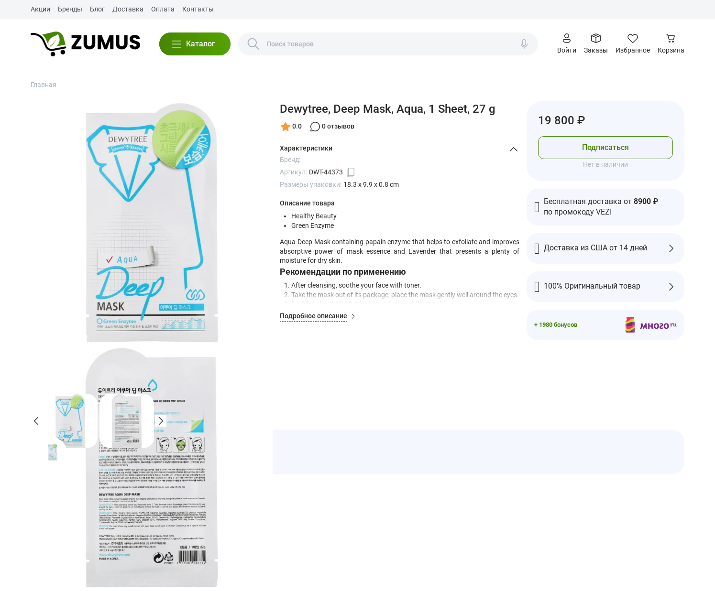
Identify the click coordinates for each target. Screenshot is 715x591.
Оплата (163, 9)
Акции (40, 9)
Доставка (127, 9)
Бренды (70, 9)
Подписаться (605, 147)
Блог (97, 9)
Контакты (198, 9)
